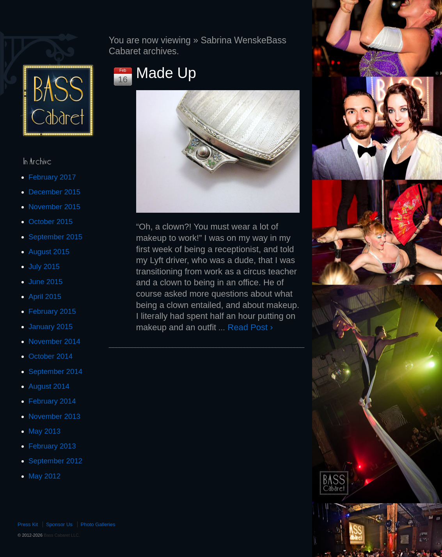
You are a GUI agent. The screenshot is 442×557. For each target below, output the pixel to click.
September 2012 (55, 461)
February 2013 (52, 446)
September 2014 (55, 371)
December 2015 (54, 192)
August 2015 (48, 251)
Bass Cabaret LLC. (61, 535)
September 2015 (55, 237)
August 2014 (48, 386)
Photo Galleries (98, 524)
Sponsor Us (59, 524)
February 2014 (52, 401)
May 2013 (44, 431)
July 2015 (44, 266)
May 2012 (44, 476)
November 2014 (54, 341)
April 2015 (44, 296)
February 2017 (52, 177)
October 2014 (50, 356)
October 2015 (50, 221)
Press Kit (28, 524)
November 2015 (54, 207)
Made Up (166, 73)
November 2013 (54, 416)
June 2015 (45, 282)
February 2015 (52, 311)
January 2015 (50, 326)
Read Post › (250, 327)
